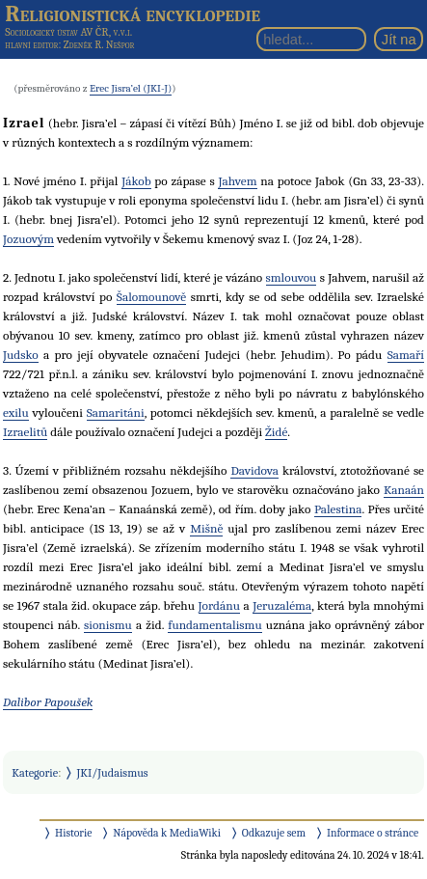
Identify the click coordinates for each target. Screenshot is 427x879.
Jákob (135, 181)
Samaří (405, 354)
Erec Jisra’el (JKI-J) (131, 88)
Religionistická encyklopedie (132, 13)
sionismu (108, 625)
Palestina (338, 509)
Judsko (21, 354)
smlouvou (291, 277)
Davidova (254, 470)
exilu (16, 412)
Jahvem (237, 181)
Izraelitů (25, 432)
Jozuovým (28, 239)
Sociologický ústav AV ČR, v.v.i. (68, 32)
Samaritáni (116, 412)
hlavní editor (31, 45)
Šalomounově (151, 296)
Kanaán (404, 489)
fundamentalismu (214, 625)
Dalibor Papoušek (48, 702)
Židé (276, 432)
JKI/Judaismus (112, 773)
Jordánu (219, 605)
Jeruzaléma (282, 605)
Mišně (206, 528)
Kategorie (35, 773)
